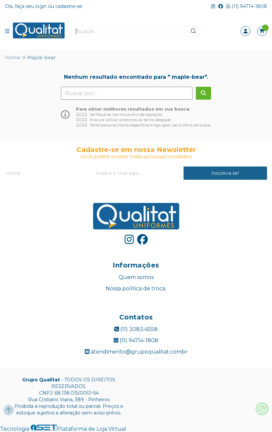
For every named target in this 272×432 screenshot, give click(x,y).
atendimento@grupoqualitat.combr (136, 352)
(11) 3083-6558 (136, 329)
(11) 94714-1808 (246, 6)
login (41, 6)
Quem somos (136, 277)
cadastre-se (68, 6)
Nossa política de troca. (136, 288)
